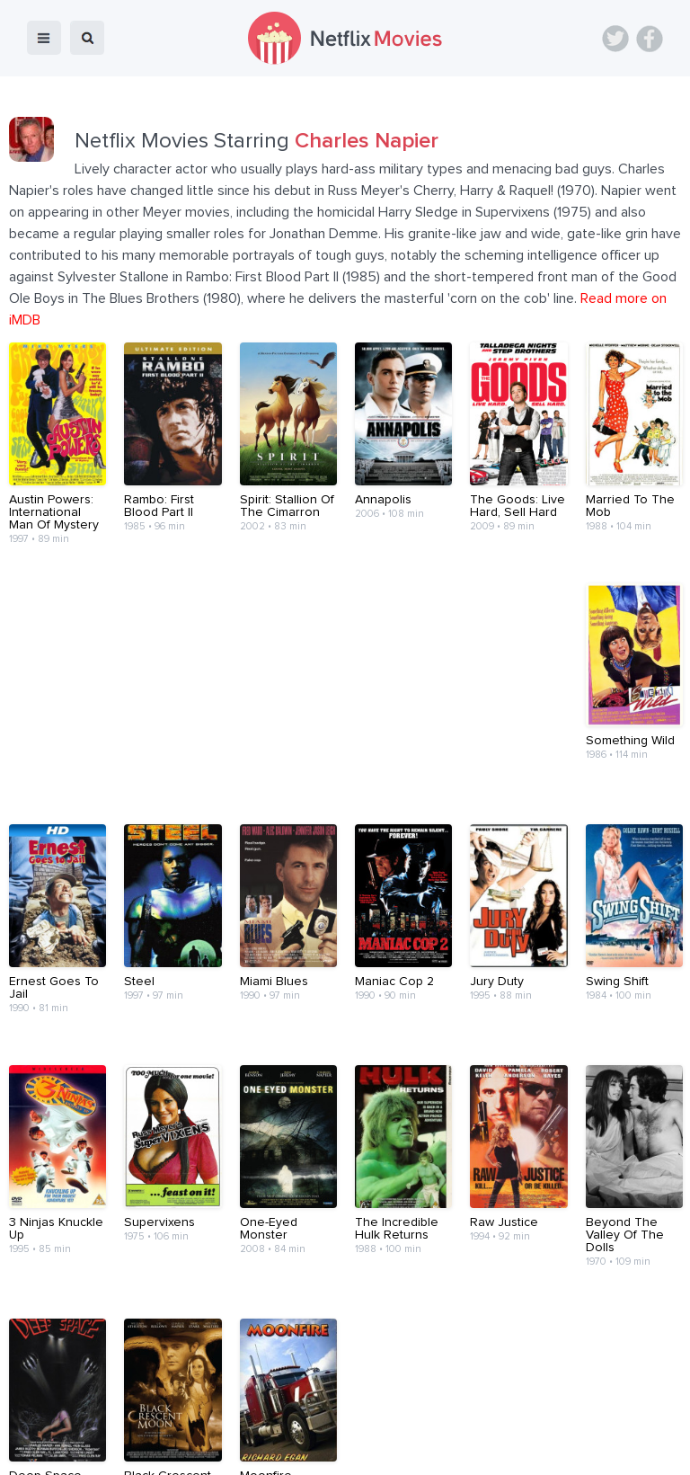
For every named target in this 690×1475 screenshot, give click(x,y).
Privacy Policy (558, 1414)
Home (114, 1414)
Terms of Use (461, 1414)
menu (44, 38)
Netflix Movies (67, 1449)
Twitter (615, 38)
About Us (293, 1414)
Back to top (630, 1362)
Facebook (649, 38)
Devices (222, 1414)
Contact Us (371, 1414)
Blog (166, 1414)
